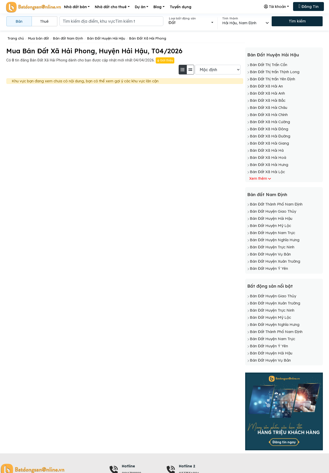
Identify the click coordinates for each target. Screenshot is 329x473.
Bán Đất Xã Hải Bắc (267, 100)
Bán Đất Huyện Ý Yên (269, 268)
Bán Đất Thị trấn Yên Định (272, 78)
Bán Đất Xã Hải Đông (269, 128)
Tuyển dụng (180, 7)
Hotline (128, 466)
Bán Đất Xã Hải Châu (268, 107)
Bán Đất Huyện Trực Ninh (272, 247)
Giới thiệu (165, 60)
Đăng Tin (308, 6)
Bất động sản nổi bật (270, 286)
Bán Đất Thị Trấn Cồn (268, 64)
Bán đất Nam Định (267, 194)
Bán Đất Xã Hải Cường (270, 121)
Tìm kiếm (297, 21)
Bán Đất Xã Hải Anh (267, 93)
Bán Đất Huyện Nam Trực (272, 232)
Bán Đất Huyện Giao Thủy (273, 211)
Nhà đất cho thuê (111, 7)
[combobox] (190, 22)
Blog (157, 7)
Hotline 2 (187, 466)
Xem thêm (258, 178)
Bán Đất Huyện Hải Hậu (273, 54)
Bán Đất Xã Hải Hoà (268, 157)
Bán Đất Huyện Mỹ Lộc (270, 225)
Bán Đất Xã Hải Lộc (267, 171)
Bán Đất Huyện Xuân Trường (275, 261)
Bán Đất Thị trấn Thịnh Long (274, 71)
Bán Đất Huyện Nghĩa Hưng (274, 239)
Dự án (140, 7)
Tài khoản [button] (275, 6)
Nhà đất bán (75, 7)
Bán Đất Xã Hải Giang (269, 143)
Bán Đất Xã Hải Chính (269, 114)
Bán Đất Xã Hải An (266, 86)
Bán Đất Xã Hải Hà (267, 150)
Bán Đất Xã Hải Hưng (269, 164)
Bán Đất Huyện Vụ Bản (270, 254)
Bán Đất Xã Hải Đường (270, 136)
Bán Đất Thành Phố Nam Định (276, 204)
